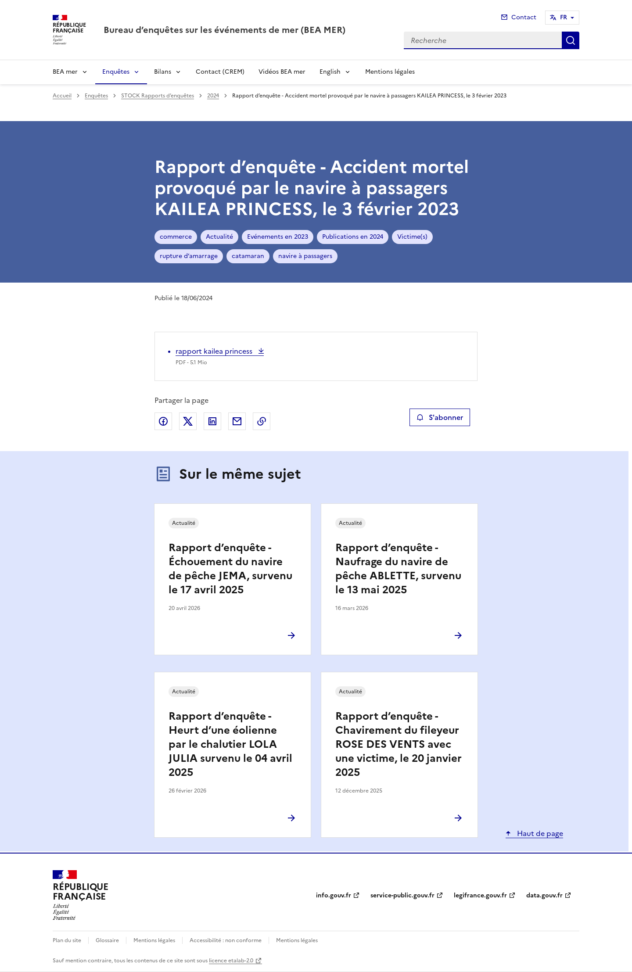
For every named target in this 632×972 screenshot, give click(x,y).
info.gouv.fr (333, 895)
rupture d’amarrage (189, 256)
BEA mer (65, 71)
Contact (523, 17)
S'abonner (440, 417)
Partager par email (237, 421)
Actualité (219, 236)
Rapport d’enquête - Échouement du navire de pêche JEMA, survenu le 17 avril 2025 (230, 569)
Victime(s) (412, 236)
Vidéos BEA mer (282, 71)
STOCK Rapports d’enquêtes (157, 96)
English (330, 71)
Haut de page (539, 833)
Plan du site (67, 940)
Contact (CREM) (220, 71)
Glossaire (107, 940)
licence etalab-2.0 (231, 961)
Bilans (162, 71)
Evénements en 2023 (277, 236)
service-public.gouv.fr (402, 895)
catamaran (248, 256)
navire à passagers (305, 256)
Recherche (570, 40)
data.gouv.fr (544, 895)
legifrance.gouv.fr (480, 895)
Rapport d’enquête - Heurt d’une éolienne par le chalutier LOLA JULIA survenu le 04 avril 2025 (230, 744)
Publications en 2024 (352, 236)
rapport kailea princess (215, 351)
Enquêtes (115, 71)
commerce (176, 236)
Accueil (62, 96)
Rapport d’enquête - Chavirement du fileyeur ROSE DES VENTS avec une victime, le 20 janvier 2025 (398, 744)
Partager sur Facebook (163, 421)
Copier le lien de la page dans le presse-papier (261, 421)
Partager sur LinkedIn (212, 421)
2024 (213, 96)
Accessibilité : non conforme (226, 940)
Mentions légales (390, 71)
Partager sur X (188, 421)
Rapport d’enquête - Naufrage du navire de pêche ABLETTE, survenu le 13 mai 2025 (398, 569)
